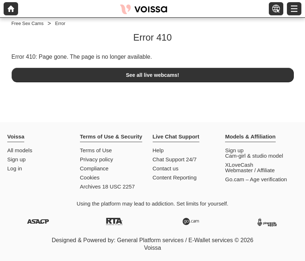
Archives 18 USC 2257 (107, 186)
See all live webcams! (152, 75)
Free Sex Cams (28, 23)
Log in (14, 168)
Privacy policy (96, 159)
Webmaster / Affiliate (250, 170)
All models (19, 150)
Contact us (166, 168)
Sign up (16, 159)
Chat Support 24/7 (175, 159)
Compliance (94, 168)
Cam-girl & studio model (254, 156)
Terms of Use (96, 150)
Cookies (89, 177)
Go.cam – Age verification (256, 179)
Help (158, 150)
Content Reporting (175, 177)
